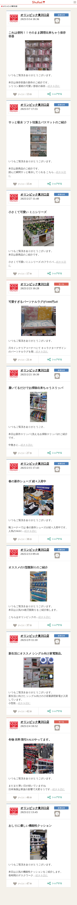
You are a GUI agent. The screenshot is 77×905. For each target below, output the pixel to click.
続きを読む (54, 86)
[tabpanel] (38, 55)
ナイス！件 (22, 94)
